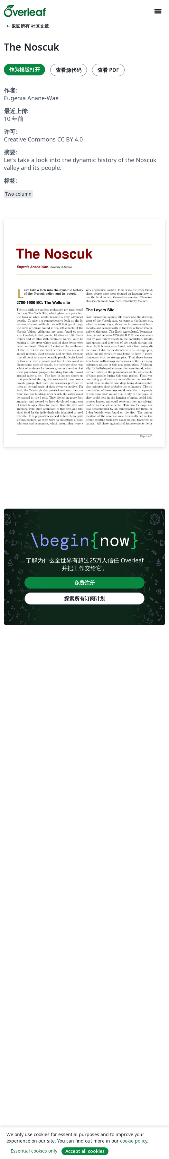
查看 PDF (108, 69)
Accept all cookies (85, 1151)
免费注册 (84, 582)
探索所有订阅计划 (84, 598)
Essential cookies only (34, 1151)
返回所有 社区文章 (27, 26)
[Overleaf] (25, 11)
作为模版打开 (24, 69)
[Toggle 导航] (157, 11)
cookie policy (133, 1141)
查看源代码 (68, 69)
